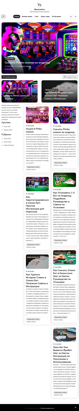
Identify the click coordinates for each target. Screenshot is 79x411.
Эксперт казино (27, 16)
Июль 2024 (7, 126)
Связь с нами (45, 16)
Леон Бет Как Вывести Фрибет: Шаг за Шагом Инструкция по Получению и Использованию (62, 355)
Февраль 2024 (8, 130)
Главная (16, 16)
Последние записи (70, 77)
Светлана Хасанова (24, 66)
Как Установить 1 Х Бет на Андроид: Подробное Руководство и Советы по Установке (64, 200)
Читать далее (9, 69)
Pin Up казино (56, 16)
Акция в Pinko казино (34, 130)
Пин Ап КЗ (16, 107)
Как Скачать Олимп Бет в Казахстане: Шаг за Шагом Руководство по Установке (64, 276)
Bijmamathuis (39, 9)
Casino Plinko (10, 58)
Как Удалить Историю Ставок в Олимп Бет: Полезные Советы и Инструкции (59, 95)
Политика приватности (47, 408)
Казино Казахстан (51, 90)
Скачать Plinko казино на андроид (27, 62)
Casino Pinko (7, 138)
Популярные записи (9, 77)
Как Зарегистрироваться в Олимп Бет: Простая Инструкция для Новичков (37, 204)
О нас (36, 16)
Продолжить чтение (33, 167)
